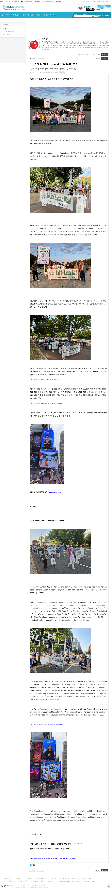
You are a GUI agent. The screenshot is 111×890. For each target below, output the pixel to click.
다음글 (40, 58)
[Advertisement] (13, 50)
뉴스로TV (6, 34)
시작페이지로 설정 (90, 2)
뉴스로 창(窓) (7, 32)
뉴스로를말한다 (5, 879)
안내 (98, 54)
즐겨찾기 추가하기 (104, 2)
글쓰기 (105, 54)
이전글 (32, 58)
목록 (98, 58)
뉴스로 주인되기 (17, 879)
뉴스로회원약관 (28, 879)
